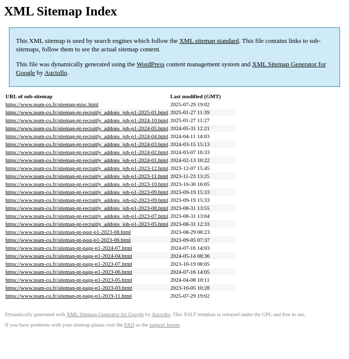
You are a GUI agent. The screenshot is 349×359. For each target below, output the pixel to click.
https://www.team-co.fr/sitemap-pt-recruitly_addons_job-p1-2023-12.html (86, 168)
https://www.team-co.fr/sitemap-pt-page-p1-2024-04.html (68, 256)
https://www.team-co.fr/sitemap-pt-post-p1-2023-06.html (68, 240)
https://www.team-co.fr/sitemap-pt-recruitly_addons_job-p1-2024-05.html (86, 128)
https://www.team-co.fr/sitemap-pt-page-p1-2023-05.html (68, 280)
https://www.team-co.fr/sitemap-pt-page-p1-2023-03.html (68, 288)
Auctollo (55, 72)
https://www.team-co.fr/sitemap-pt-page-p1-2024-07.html (68, 248)
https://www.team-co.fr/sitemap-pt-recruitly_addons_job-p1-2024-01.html (86, 160)
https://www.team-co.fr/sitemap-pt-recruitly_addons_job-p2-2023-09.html (86, 200)
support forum (165, 325)
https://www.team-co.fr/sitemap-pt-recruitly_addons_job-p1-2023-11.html (86, 176)
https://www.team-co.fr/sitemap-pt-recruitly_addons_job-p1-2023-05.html (86, 224)
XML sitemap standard (209, 40)
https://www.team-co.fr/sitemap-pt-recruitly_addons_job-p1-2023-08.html (86, 208)
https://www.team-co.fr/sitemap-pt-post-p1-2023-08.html (68, 232)
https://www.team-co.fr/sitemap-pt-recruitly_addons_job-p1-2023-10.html (86, 184)
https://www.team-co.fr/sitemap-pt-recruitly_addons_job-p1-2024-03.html (86, 144)
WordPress (151, 64)
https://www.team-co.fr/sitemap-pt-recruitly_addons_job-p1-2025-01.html (86, 112)
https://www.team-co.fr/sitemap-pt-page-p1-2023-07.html (68, 264)
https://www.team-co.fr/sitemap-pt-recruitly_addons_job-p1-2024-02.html (86, 152)
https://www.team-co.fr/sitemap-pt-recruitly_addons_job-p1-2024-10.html (86, 120)
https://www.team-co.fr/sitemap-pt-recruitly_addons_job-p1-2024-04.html (86, 136)
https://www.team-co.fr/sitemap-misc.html (52, 104)
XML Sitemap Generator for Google (105, 314)
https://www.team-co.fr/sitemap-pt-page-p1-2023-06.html (68, 272)
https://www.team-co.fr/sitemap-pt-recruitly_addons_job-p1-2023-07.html (86, 216)
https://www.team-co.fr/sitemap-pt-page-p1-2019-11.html (68, 296)
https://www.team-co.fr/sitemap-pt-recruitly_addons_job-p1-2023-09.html (86, 192)
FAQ (129, 325)
